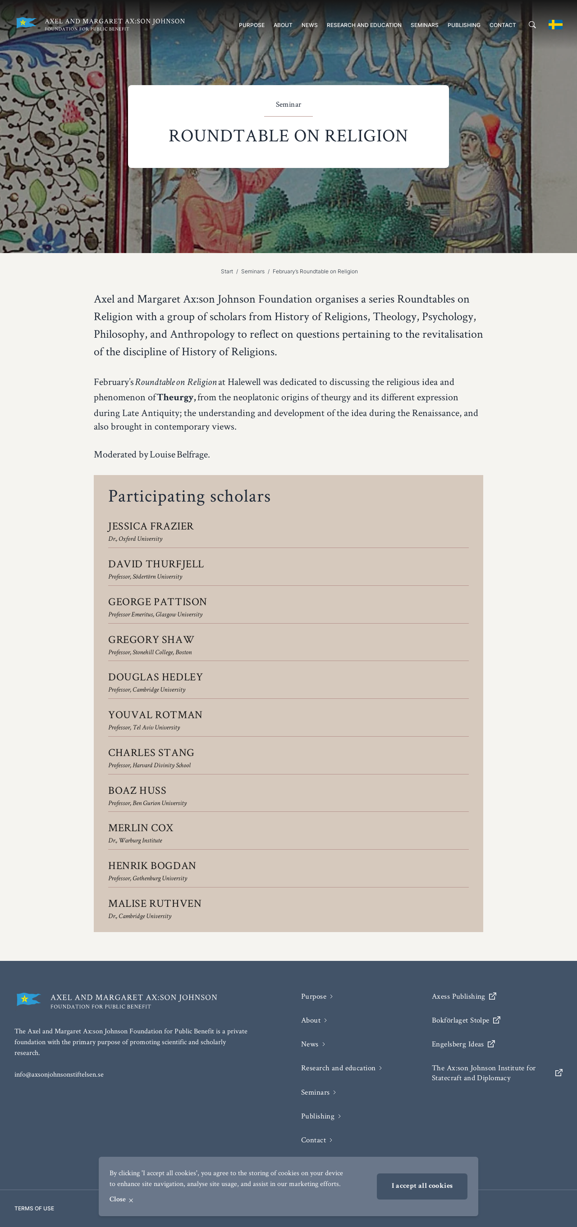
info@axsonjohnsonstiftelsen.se (59, 1074)
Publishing (464, 25)
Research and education (364, 25)
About (283, 25)
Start (227, 271)
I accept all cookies (422, 1186)
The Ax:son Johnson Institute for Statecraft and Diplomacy (497, 1072)
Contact (503, 25)
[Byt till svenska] (556, 24)
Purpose (252, 25)
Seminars (425, 25)
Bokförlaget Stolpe (466, 1020)
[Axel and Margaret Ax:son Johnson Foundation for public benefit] (100, 24)
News (310, 25)
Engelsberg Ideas (463, 1044)
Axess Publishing (464, 996)
